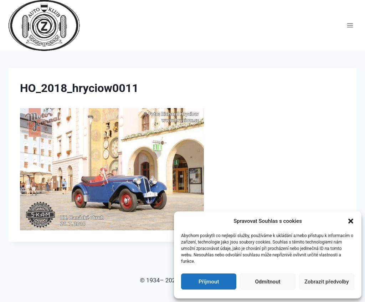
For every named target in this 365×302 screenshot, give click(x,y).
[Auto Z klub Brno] (47, 25)
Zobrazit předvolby (326, 281)
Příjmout (209, 281)
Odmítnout (268, 281)
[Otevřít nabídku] (349, 25)
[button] (350, 221)
